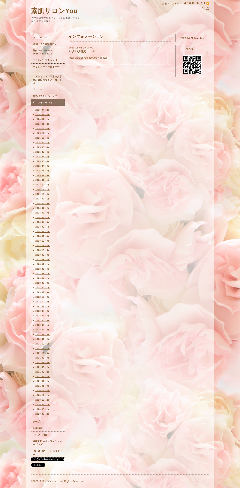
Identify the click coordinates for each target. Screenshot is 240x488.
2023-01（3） (42, 292)
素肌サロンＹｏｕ (49, 481)
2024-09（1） (42, 199)
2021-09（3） (42, 358)
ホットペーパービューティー (47, 68)
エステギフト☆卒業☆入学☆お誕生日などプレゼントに (47, 79)
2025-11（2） (42, 133)
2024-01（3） (42, 236)
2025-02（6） (42, 175)
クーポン (38, 421)
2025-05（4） (42, 161)
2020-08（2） (42, 409)
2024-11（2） (42, 189)
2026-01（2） (42, 124)
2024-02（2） (42, 231)
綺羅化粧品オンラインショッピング (47, 443)
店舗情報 (38, 428)
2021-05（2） (42, 372)
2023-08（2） (42, 259)
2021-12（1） (42, 344)
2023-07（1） (42, 264)
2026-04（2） (42, 110)
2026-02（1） (42, 119)
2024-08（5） (42, 203)
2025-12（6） (42, 128)
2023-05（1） (42, 273)
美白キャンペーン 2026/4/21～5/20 (44, 52)
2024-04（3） (42, 222)
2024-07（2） (42, 208)
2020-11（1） (42, 395)
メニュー (38, 89)
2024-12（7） (42, 185)
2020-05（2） (42, 414)
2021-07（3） (42, 362)
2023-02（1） (42, 287)
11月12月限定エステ (82, 51)
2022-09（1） (42, 306)
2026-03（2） (42, 114)
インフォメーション (44, 102)
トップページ (40, 37)
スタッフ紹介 (40, 434)
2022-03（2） (42, 330)
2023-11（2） (42, 245)
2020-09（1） (42, 404)
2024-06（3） (42, 213)
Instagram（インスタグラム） (47, 452)
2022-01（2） (42, 339)
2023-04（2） (42, 278)
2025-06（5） (42, 156)
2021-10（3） (42, 353)
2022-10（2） (42, 302)
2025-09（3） (42, 142)
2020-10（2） (42, 400)
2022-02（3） (42, 334)
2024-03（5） (42, 227)
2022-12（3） (42, 297)
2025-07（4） (42, 152)
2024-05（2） (42, 217)
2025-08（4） (42, 147)
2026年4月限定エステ (45, 44)
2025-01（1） (42, 180)
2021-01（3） (42, 386)
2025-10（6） (42, 138)
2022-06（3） (42, 320)
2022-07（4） (42, 316)
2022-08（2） (42, 311)
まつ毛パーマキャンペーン (47, 60)
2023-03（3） (42, 283)
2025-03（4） (42, 171)
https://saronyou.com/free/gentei (88, 58)
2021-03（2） (42, 376)
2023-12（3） (42, 241)
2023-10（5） (42, 250)
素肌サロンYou (54, 10)
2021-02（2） (42, 381)
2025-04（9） (42, 166)
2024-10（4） (42, 194)
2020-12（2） (42, 390)
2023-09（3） (42, 255)
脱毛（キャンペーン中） (46, 96)
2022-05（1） (42, 325)
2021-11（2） (42, 348)
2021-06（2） (42, 367)
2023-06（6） (42, 269)
